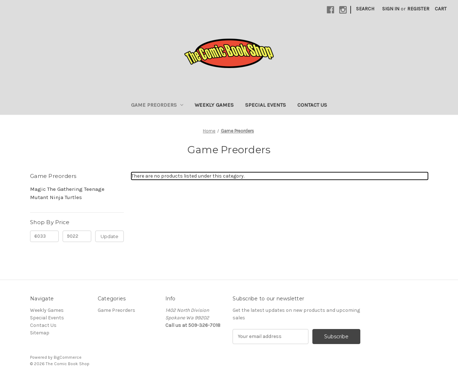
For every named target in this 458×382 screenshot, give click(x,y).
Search (365, 9)
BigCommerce (68, 357)
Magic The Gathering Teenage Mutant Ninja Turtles (67, 193)
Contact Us (312, 105)
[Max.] (77, 236)
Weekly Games (214, 105)
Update (109, 236)
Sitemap (39, 333)
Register (418, 9)
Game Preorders (157, 105)
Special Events (265, 105)
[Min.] (44, 236)
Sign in (390, 9)
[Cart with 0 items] (440, 9)
